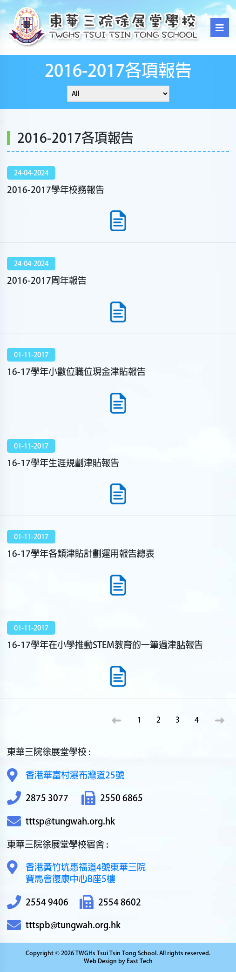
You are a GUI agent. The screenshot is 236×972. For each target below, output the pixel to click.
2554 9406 (37, 902)
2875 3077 (37, 798)
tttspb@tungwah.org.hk (64, 925)
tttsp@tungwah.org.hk (61, 821)
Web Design (100, 961)
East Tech (140, 961)
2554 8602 (110, 902)
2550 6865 (112, 798)
